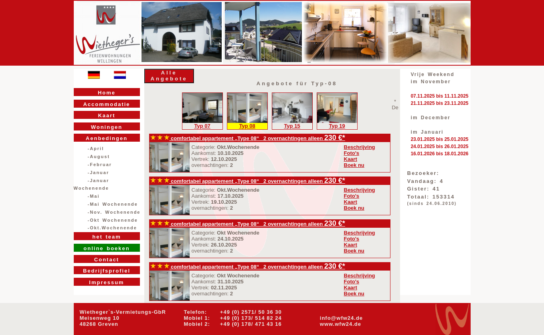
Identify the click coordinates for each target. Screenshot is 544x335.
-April (96, 148)
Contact (106, 260)
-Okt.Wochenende (112, 227)
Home (106, 93)
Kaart (106, 115)
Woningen (107, 127)
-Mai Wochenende (113, 204)
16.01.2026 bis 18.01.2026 (439, 153)
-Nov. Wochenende (114, 212)
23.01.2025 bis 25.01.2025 (439, 139)
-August (99, 156)
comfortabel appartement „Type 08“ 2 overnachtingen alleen (237, 138)
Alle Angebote (169, 76)
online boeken (106, 248)
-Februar (100, 164)
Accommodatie (106, 104)
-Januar (98, 172)
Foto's (351, 153)
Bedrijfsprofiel (106, 271)
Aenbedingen (106, 138)
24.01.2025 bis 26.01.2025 (439, 146)
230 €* (334, 138)
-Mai (94, 196)
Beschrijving (359, 147)
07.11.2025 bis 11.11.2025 (439, 96)
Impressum (106, 282)
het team (106, 237)
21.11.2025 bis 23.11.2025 (439, 103)
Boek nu (354, 165)
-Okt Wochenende (113, 220)
